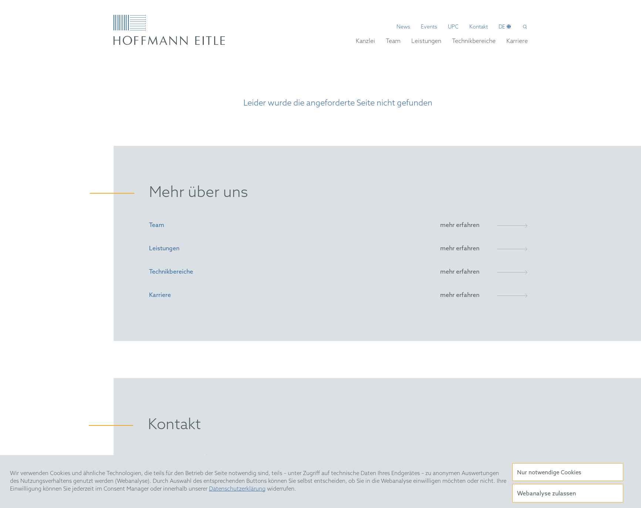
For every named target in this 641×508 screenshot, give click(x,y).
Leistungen (426, 41)
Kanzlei (365, 41)
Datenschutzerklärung (237, 489)
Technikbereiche (474, 41)
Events (429, 27)
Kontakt (478, 27)
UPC (453, 27)
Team (393, 41)
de (502, 27)
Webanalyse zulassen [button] (546, 493)
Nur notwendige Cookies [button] (549, 472)
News (403, 27)
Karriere (517, 41)
